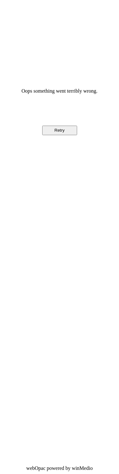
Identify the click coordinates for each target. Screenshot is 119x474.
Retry (60, 130)
